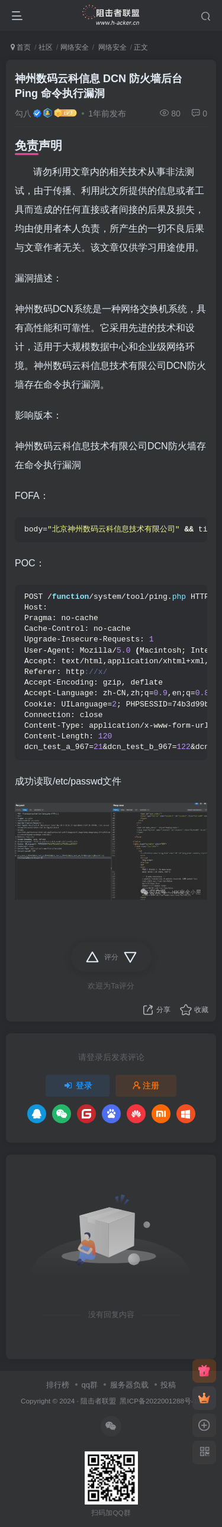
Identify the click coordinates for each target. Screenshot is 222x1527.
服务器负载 (129, 1384)
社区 (45, 47)
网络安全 (74, 47)
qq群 (89, 1384)
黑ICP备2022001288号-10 (160, 1401)
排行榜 (57, 1384)
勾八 (23, 113)
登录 (77, 1085)
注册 (146, 1085)
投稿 (168, 1384)
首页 (21, 47)
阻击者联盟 (98, 1401)
